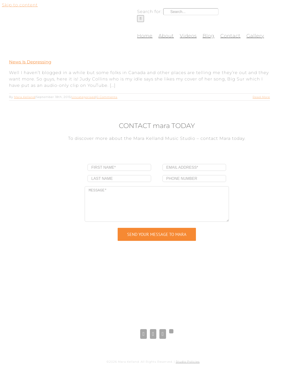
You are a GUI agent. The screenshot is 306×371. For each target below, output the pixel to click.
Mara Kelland (24, 97)
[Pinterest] (162, 334)
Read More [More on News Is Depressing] (261, 97)
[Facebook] (143, 334)
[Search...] (190, 11)
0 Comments (107, 97)
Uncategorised (84, 97)
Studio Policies (188, 361)
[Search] (140, 18)
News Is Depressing (30, 62)
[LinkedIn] (153, 334)
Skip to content (20, 5)
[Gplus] (171, 331)
